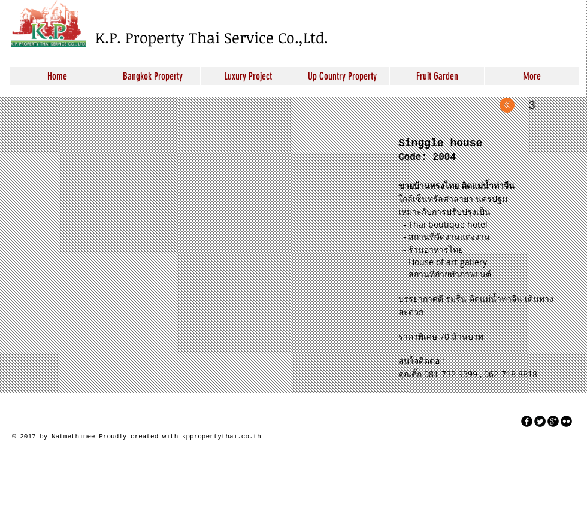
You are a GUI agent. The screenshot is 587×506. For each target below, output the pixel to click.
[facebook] (526, 421)
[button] (194, 251)
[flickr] (566, 421)
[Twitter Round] (540, 421)
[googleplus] (553, 421)
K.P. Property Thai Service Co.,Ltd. (211, 37)
